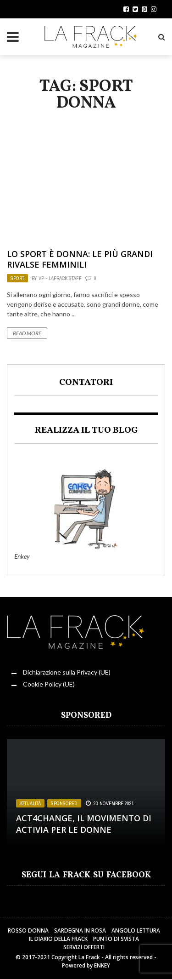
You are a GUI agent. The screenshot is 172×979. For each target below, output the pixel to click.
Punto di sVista (116, 939)
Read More (27, 333)
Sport (17, 278)
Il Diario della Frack (58, 939)
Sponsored (64, 803)
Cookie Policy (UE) (49, 684)
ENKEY (102, 965)
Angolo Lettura (135, 930)
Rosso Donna (28, 930)
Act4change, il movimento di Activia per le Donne (83, 824)
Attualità (30, 803)
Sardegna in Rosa (80, 930)
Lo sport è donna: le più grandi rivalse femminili (80, 259)
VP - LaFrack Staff (60, 278)
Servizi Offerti (84, 947)
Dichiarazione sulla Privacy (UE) (67, 672)
